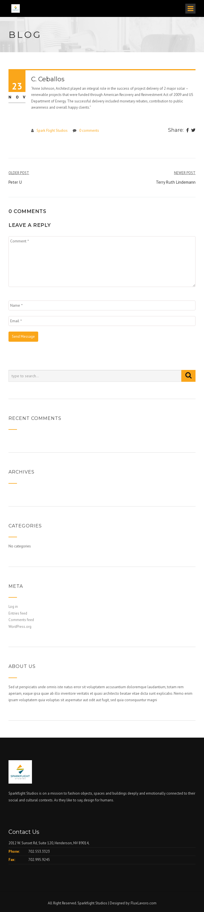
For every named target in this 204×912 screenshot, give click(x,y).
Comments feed (21, 619)
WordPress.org (19, 626)
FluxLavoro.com (143, 903)
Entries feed (17, 613)
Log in (13, 606)
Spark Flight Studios (52, 130)
